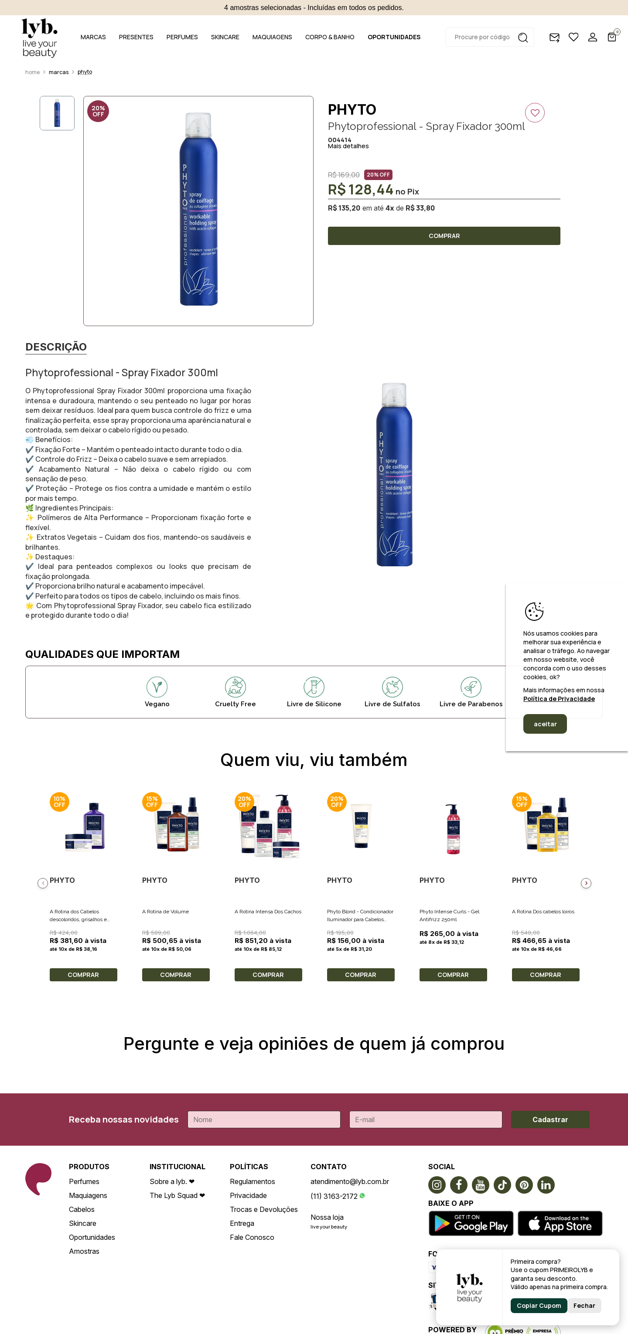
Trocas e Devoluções (264, 1209)
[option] (198, 211)
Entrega (242, 1223)
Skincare (82, 1223)
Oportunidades (92, 1237)
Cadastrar (550, 1119)
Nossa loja (327, 1217)
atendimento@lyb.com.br (350, 1181)
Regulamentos (252, 1181)
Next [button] (586, 883)
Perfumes (84, 1181)
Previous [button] (43, 883)
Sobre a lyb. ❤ (172, 1181)
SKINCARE (225, 37)
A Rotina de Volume (165, 912)
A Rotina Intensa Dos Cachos (268, 912)
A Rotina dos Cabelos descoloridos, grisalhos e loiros (78, 919)
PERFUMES (182, 37)
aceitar (545, 724)
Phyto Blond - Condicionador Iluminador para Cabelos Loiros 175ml (360, 919)
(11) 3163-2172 (334, 1196)
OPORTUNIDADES (394, 37)
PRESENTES (136, 37)
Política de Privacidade (559, 698)
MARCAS (93, 37)
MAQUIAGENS (272, 37)
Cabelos (82, 1209)
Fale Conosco (252, 1237)
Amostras (84, 1251)
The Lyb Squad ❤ (177, 1195)
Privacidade (248, 1195)
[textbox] (490, 37)
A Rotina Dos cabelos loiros (543, 912)
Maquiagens (88, 1195)
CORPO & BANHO (330, 37)
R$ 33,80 (420, 208)
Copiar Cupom (539, 1305)
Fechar (584, 1305)
